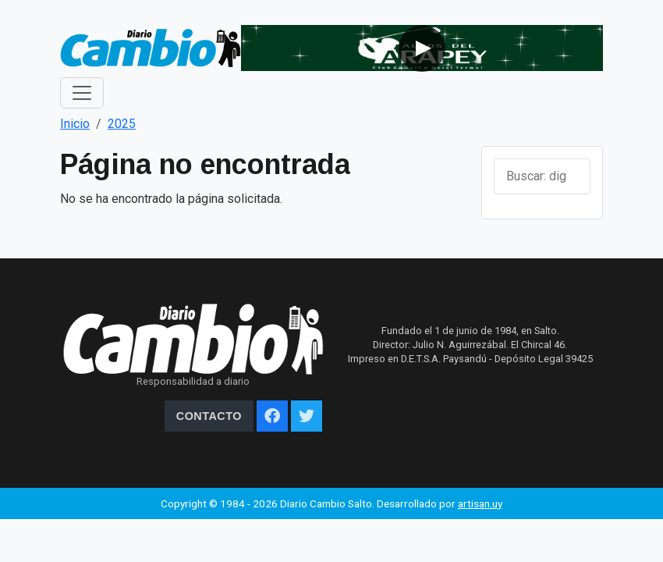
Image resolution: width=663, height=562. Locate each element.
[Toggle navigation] (82, 92)
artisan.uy (480, 503)
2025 (122, 123)
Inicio (75, 123)
